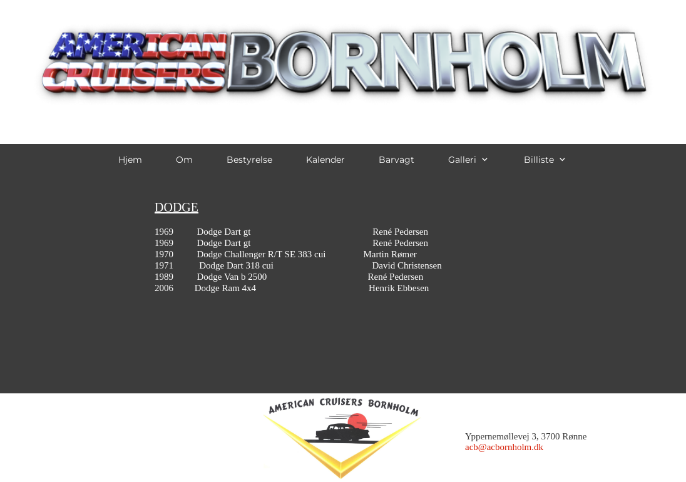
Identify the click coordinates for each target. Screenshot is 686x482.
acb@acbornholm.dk (504, 447)
